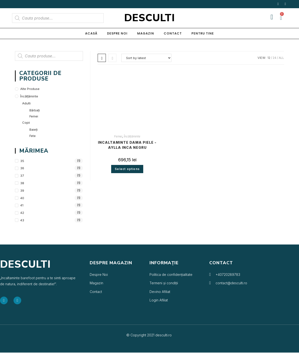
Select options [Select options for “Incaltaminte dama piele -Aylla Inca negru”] (127, 169)
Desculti (149, 18)
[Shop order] (146, 58)
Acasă (91, 33)
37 (22, 175)
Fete (32, 136)
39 (22, 190)
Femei (118, 136)
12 (268, 58)
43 (22, 220)
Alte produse (30, 89)
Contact (173, 33)
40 (22, 198)
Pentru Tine (202, 33)
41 (21, 205)
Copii (26, 122)
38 (22, 183)
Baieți (33, 129)
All (281, 58)
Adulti (26, 103)
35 (22, 161)
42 (22, 213)
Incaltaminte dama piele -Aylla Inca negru (127, 144)
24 (274, 58)
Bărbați (34, 110)
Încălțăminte (132, 136)
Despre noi (117, 33)
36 (22, 168)
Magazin (145, 33)
